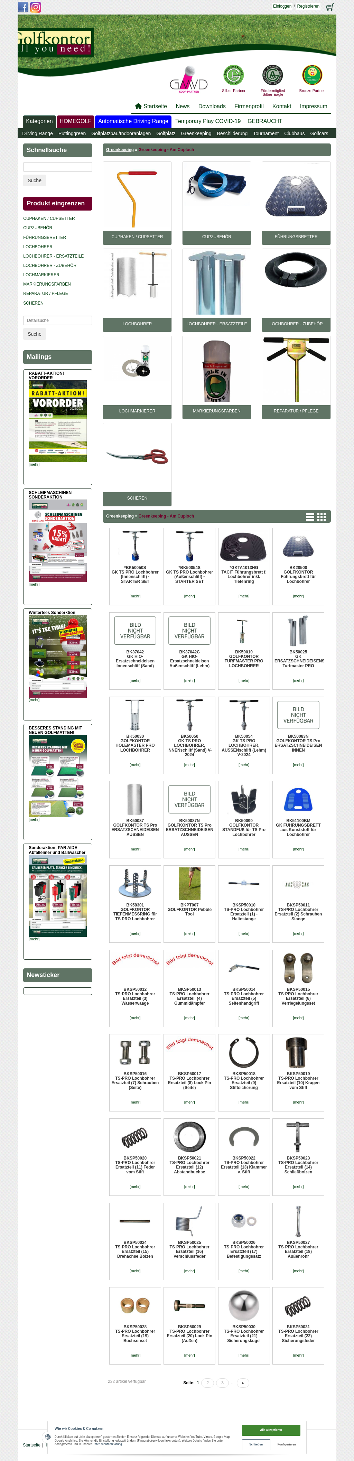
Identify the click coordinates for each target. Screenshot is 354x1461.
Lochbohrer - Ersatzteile (216, 324)
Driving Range (37, 133)
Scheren (137, 498)
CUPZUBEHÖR (216, 236)
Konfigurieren (287, 1444)
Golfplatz (165, 133)
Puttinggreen (72, 133)
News (182, 106)
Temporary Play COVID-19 (208, 121)
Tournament (266, 133)
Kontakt (281, 106)
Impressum (313, 106)
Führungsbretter (296, 236)
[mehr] (135, 596)
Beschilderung (232, 133)
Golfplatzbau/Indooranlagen (121, 133)
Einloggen (282, 6)
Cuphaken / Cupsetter (137, 236)
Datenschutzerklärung (107, 1444)
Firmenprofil (248, 106)
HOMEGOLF (76, 121)
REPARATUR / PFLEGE (296, 411)
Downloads (212, 106)
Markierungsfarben (216, 411)
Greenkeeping (196, 133)
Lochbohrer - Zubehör (296, 324)
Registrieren (308, 6)
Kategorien (39, 121)
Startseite (155, 106)
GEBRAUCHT (265, 121)
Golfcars (319, 133)
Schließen (256, 1444)
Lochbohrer (137, 324)
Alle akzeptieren (271, 1430)
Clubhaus (294, 133)
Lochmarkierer (137, 411)
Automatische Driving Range (133, 121)
